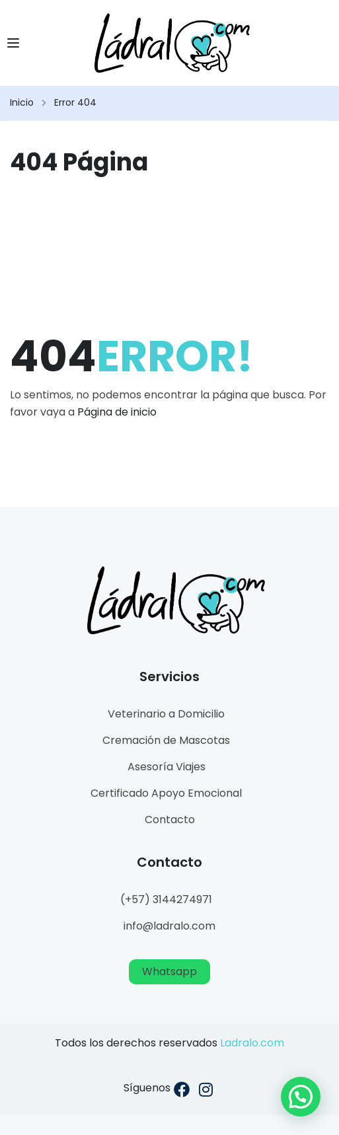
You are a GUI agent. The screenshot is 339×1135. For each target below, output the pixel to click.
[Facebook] (182, 1091)
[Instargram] (206, 1091)
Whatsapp (169, 971)
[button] (300, 1097)
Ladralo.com (252, 1042)
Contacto (170, 819)
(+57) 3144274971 (166, 899)
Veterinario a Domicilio (166, 713)
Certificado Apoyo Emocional (166, 793)
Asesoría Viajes (167, 766)
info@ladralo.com (169, 926)
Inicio (22, 102)
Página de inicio (117, 412)
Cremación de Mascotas (166, 740)
